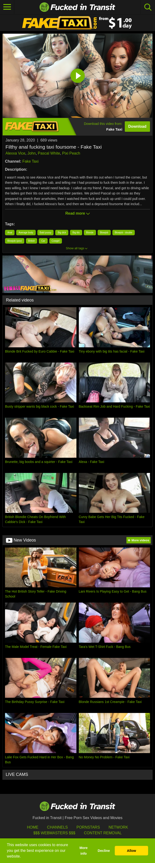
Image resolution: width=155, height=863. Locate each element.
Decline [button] (104, 851)
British (31, 241)
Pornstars (88, 827)
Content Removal (103, 833)
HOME (32, 827)
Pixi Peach (71, 153)
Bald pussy (45, 232)
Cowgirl (56, 241)
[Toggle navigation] (7, 7)
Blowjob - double (123, 232)
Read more (77, 213)
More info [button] (84, 850)
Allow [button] (131, 851)
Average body (26, 232)
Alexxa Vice (15, 153)
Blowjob (104, 232)
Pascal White (49, 153)
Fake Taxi (30, 161)
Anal (9, 232)
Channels (57, 827)
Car (43, 241)
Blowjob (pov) (14, 241)
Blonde (90, 232)
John (31, 153)
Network (118, 827)
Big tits (76, 232)
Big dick (62, 232)
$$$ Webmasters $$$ (54, 833)
